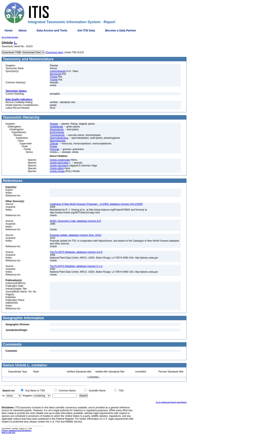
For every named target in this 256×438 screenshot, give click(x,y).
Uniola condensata (60, 160)
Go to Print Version (10, 37)
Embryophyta (57, 132)
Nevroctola (55, 74)
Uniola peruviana (59, 165)
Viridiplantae (56, 126)
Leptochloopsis (58, 71)
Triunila (54, 79)
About (22, 30)
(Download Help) (54, 52)
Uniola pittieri (57, 168)
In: (3, 395)
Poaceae (54, 149)
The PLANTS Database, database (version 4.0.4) (76, 252)
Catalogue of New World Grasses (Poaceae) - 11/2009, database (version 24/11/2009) (96, 204)
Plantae (54, 123)
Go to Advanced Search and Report (171, 402)
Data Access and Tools (52, 30)
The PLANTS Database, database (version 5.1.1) (76, 266)
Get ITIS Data (86, 30)
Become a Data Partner (120, 30)
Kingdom (27, 395)
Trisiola (53, 76)
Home (9, 30)
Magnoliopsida (57, 140)
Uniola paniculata (59, 162)
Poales (53, 146)
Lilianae (54, 143)
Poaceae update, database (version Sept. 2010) (75, 235)
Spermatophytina (59, 138)
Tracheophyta (57, 135)
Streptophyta (56, 129)
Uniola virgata (57, 171)
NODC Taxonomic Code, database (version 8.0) (75, 221)
